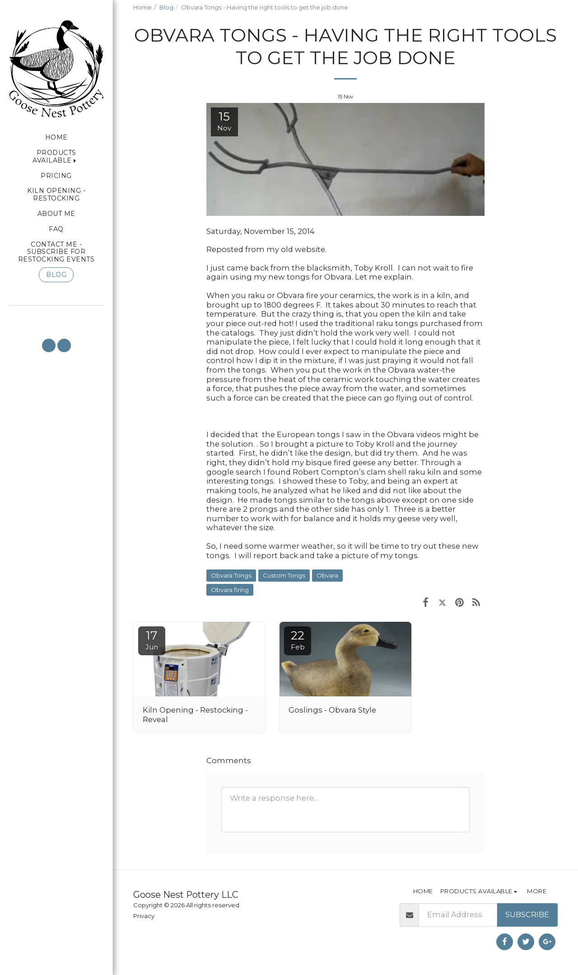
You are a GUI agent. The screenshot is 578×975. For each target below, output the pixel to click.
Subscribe (527, 914)
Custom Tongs (284, 575)
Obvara (327, 575)
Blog (166, 7)
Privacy (143, 915)
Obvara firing (230, 589)
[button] (56, 317)
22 (297, 639)
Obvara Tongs (231, 575)
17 (151, 639)
